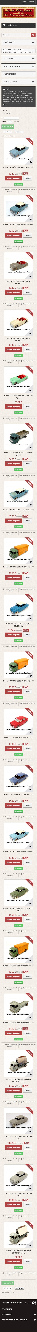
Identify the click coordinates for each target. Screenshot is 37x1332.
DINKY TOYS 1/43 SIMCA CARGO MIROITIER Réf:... (18, 1080)
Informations (10, 58)
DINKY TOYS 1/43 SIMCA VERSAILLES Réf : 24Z (18, 168)
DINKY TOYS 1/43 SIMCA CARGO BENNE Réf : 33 (18, 454)
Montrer (3, 121)
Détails (5, 105)
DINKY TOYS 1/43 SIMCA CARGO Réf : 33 (18, 567)
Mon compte (6, 1314)
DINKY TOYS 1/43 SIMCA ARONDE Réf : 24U (18, 1138)
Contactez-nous (24, 2)
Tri (2, 118)
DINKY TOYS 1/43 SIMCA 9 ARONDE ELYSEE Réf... (18, 625)
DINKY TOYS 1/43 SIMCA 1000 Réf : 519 (18, 738)
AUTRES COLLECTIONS (14, 49)
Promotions (9, 74)
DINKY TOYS (22, 52)
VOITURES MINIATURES (9, 52)
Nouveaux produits (12, 66)
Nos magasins (10, 81)
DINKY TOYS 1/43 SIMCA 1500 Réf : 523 (18, 795)
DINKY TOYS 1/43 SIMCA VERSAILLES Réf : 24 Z (18, 853)
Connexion (32, 1)
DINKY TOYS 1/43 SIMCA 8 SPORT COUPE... (18, 282)
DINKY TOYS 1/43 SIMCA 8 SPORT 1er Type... (18, 397)
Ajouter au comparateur (27, 189)
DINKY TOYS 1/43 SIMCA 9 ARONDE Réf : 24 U (18, 910)
